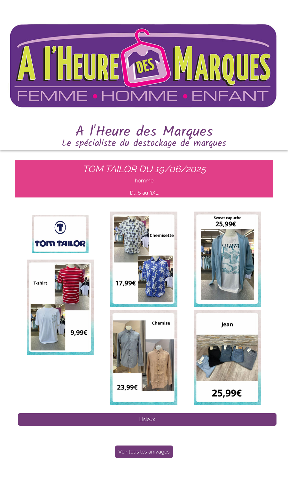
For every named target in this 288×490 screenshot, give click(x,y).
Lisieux (147, 419)
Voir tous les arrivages (144, 452)
